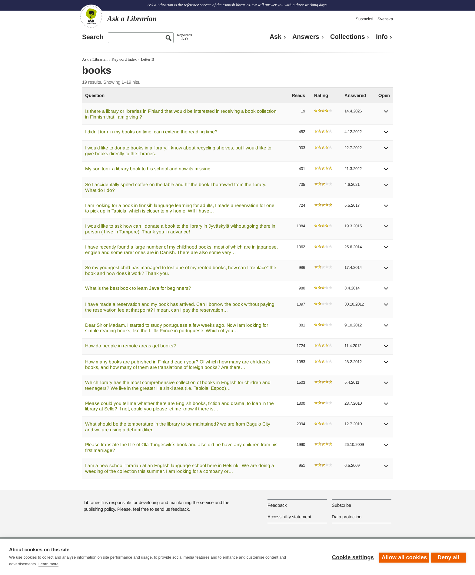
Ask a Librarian (95, 59)
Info (382, 36)
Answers (305, 36)
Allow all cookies (403, 557)
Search (93, 37)
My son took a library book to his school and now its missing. (148, 168)
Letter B (147, 59)
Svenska (385, 19)
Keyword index (124, 59)
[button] (386, 113)
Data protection (346, 516)
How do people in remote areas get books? (130, 345)
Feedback (277, 505)
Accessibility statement (289, 516)
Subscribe (341, 505)
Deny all (448, 557)
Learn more (48, 564)
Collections (347, 36)
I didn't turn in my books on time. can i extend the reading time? (151, 131)
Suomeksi (364, 19)
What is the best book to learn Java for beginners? (138, 288)
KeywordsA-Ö (184, 37)
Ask (275, 36)
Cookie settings (351, 557)
